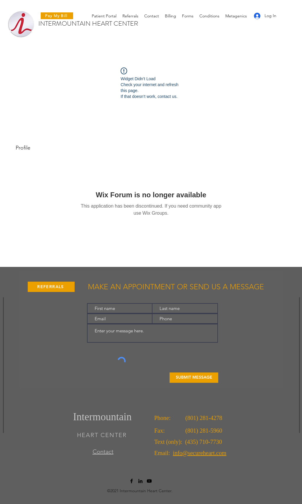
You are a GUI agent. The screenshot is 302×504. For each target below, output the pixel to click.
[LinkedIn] (140, 481)
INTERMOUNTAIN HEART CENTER (88, 23)
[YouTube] (149, 481)
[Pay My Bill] (57, 15)
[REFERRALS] (51, 287)
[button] (187, 16)
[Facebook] (131, 481)
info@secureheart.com (199, 453)
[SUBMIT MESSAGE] (194, 377)
